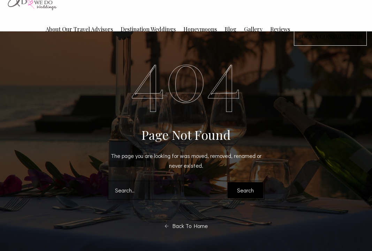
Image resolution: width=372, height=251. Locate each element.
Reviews (280, 29)
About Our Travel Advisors (79, 29)
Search (245, 190)
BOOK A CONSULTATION (330, 36)
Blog (230, 29)
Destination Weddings (148, 29)
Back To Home (186, 226)
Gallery (253, 29)
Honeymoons (200, 29)
